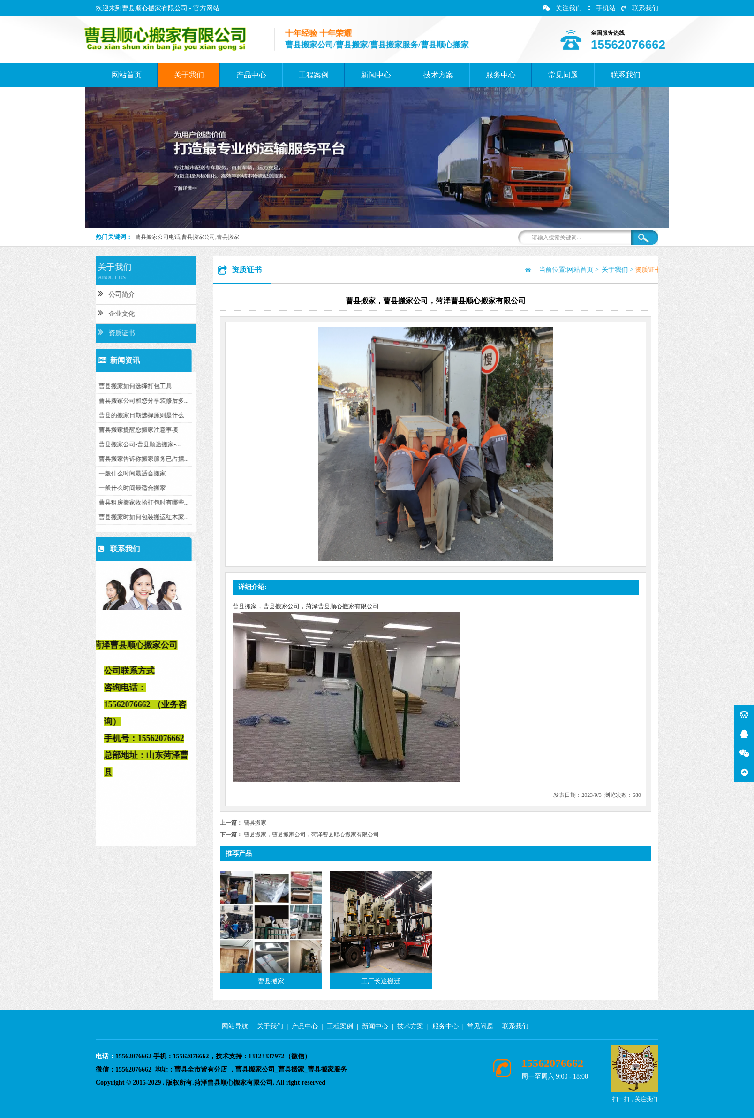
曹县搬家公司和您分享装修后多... (98, 400)
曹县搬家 (255, 822)
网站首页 (127, 75)
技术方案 (438, 75)
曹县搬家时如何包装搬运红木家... (98, 517)
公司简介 (71, 293)
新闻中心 (376, 75)
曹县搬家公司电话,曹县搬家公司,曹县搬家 (187, 237)
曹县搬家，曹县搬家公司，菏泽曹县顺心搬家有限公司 (311, 834)
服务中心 (501, 75)
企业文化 (71, 312)
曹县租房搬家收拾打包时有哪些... (98, 502)
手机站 (602, 8)
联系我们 (639, 8)
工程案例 (314, 75)
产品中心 (251, 75)
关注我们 (562, 8)
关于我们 (189, 75)
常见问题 (563, 75)
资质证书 (71, 332)
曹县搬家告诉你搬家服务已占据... (98, 458)
